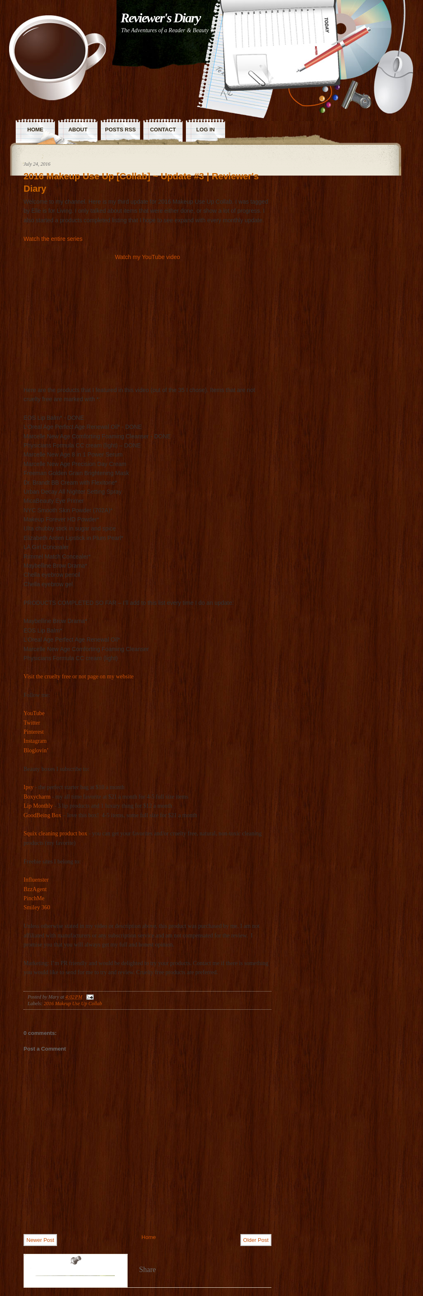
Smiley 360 (37, 907)
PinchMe (34, 898)
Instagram (35, 741)
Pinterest (34, 732)
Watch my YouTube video (147, 257)
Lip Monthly (38, 806)
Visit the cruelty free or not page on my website (78, 676)
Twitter (32, 723)
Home (149, 1237)
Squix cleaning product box (55, 833)
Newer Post (40, 1240)
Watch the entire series (53, 238)
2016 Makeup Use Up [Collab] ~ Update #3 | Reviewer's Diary (141, 182)
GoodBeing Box (42, 815)
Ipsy (28, 787)
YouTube (34, 713)
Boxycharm (37, 797)
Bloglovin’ (36, 750)
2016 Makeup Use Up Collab (73, 1003)
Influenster (36, 880)
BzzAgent (35, 889)
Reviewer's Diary (160, 17)
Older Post (256, 1240)
